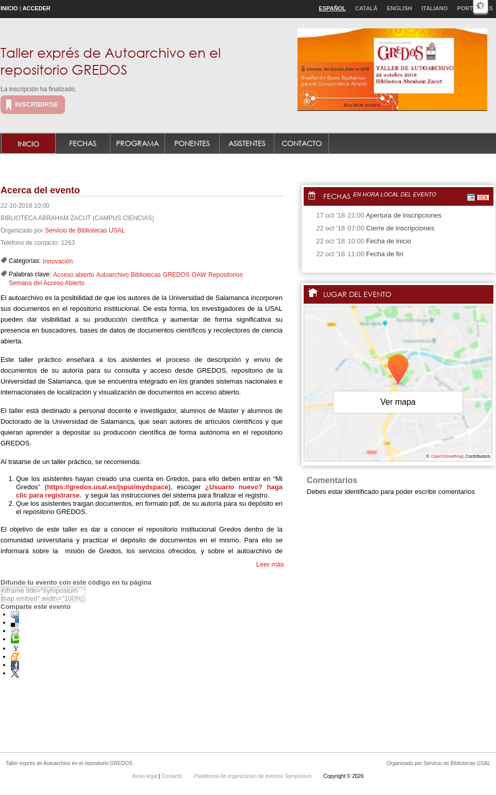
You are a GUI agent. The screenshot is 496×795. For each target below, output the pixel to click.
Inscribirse (36, 104)
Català (366, 8)
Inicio (9, 8)
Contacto (302, 143)
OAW (199, 274)
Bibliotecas (146, 274)
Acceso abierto (73, 274)
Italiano (434, 8)
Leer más (270, 564)
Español (332, 8)
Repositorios (225, 274)
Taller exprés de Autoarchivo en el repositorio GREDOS (111, 60)
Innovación (58, 261)
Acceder (36, 8)
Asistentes (247, 143)
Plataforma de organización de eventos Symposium (253, 776)
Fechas (82, 143)
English (399, 8)
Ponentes (192, 143)
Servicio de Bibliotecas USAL (85, 230)
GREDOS (176, 274)
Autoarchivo (112, 274)
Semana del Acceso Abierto (47, 283)
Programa (137, 143)
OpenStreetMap (447, 456)
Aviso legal (146, 776)
